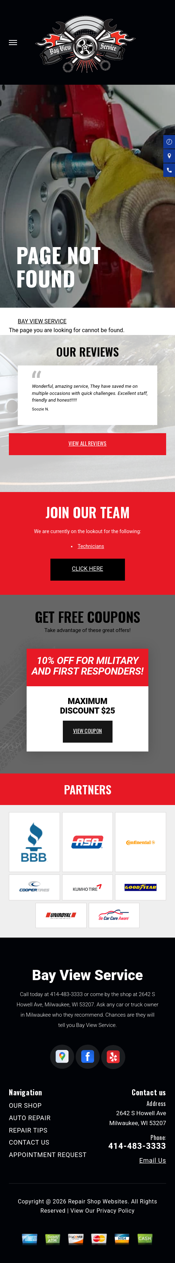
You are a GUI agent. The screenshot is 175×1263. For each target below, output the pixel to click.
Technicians (91, 546)
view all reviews (87, 443)
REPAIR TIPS (28, 1130)
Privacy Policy (116, 1210)
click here (87, 568)
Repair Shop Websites (98, 1201)
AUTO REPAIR (30, 1118)
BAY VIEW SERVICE (42, 321)
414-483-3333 (66, 994)
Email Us (152, 1160)
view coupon (87, 730)
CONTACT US (29, 1142)
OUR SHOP (25, 1105)
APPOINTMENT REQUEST (48, 1154)
